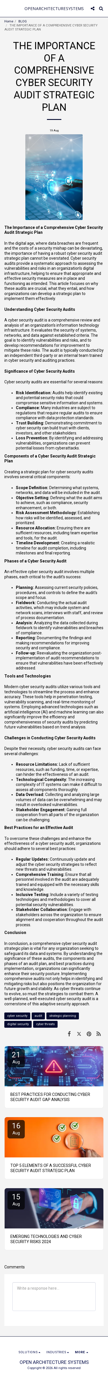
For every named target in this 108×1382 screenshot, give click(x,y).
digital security (18, 1024)
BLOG (22, 21)
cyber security (17, 1016)
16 (16, 1128)
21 (16, 1057)
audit (38, 1016)
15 (16, 1199)
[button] (6, 8)
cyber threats (45, 1024)
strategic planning (62, 1016)
